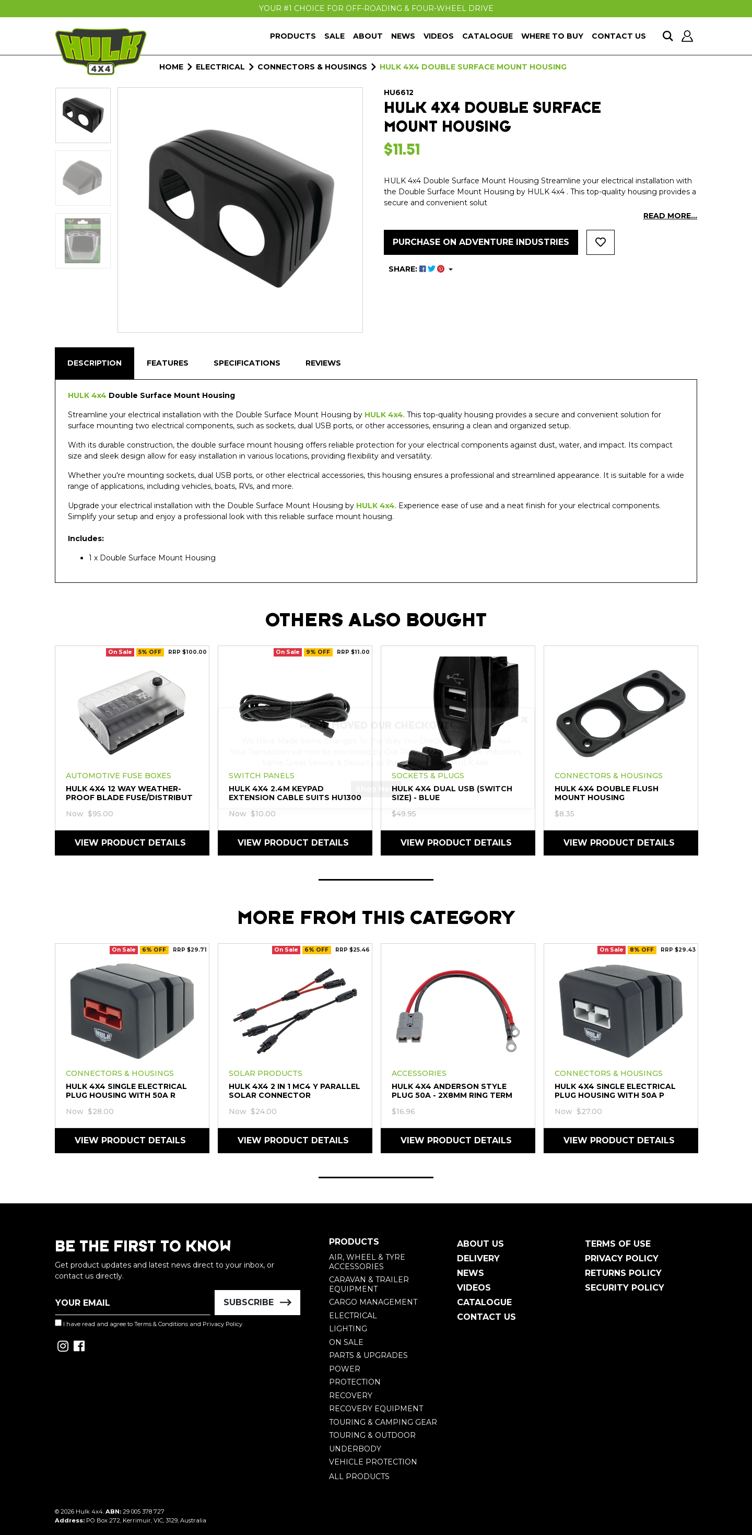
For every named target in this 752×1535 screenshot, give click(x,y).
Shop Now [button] (376, 798)
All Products (359, 1476)
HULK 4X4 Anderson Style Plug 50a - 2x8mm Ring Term (452, 1091)
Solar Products (265, 1073)
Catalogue (487, 36)
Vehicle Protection (373, 1462)
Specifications (247, 363)
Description (94, 363)
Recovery (350, 1395)
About (368, 36)
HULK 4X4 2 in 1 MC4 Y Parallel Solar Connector (294, 1091)
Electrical (353, 1315)
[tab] (94, 363)
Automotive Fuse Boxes (118, 775)
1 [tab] (376, 880)
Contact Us (619, 36)
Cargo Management (373, 1302)
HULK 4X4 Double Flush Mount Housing (607, 793)
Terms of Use (618, 1244)
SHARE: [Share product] (417, 269)
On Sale (346, 1342)
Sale (334, 36)
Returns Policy (623, 1273)
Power (344, 1369)
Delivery (478, 1258)
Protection (355, 1382)
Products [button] (293, 36)
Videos (439, 36)
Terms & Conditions (161, 1324)
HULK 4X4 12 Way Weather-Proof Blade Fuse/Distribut (129, 793)
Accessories (419, 1073)
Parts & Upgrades (368, 1355)
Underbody (355, 1449)
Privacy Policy (222, 1324)
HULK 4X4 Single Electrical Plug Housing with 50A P (615, 1091)
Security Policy (624, 1288)
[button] (600, 242)
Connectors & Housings (609, 775)
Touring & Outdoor (372, 1435)
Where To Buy (552, 36)
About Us (480, 1244)
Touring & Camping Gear (383, 1422)
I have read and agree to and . (149, 1323)
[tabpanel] (132, 750)
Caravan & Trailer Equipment (369, 1284)
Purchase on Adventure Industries (481, 242)
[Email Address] (132, 1302)
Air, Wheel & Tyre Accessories (367, 1261)
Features (168, 363)
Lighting (348, 1328)
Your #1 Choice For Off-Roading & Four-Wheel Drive (376, 8)
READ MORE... (670, 215)
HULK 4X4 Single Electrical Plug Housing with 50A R (126, 1091)
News (403, 36)
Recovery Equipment (376, 1408)
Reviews (323, 363)
